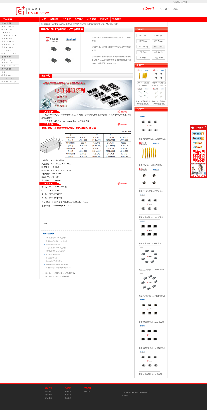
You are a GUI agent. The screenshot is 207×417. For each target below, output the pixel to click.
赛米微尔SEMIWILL (12, 75)
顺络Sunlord (118, 24)
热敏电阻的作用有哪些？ (54, 261)
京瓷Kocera (159, 58)
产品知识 (48, 398)
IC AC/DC (8, 79)
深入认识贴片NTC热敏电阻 (55, 251)
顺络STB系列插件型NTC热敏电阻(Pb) (61, 273)
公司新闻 (48, 395)
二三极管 (68, 398)
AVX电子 (143, 58)
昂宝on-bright (9, 82)
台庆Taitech (8, 63)
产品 (103, 24)
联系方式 (87, 391)
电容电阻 (109, 24)
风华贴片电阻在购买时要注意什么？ (58, 268)
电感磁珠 (68, 395)
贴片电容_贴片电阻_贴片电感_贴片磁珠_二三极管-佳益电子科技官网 (76, 24)
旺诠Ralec (143, 52)
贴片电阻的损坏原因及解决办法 (57, 264)
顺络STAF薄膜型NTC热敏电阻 (59, 276)
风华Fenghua (158, 35)
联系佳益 (184, 2)
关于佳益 (48, 391)
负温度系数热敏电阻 (53, 244)
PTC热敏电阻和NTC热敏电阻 (56, 238)
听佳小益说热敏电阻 (53, 254)
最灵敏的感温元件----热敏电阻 (56, 241)
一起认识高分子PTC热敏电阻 (56, 248)
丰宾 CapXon (158, 52)
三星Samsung (143, 47)
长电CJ (5, 72)
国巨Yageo (143, 35)
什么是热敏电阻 (51, 258)
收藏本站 (176, 2)
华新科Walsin (143, 41)
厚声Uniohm (158, 41)
